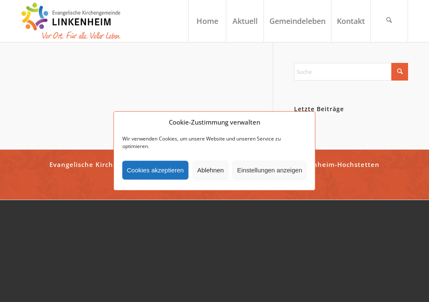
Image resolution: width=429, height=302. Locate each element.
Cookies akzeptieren (155, 170)
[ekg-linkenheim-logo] (73, 21)
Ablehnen (210, 170)
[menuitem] (207, 21)
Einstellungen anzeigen (269, 170)
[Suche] (389, 21)
